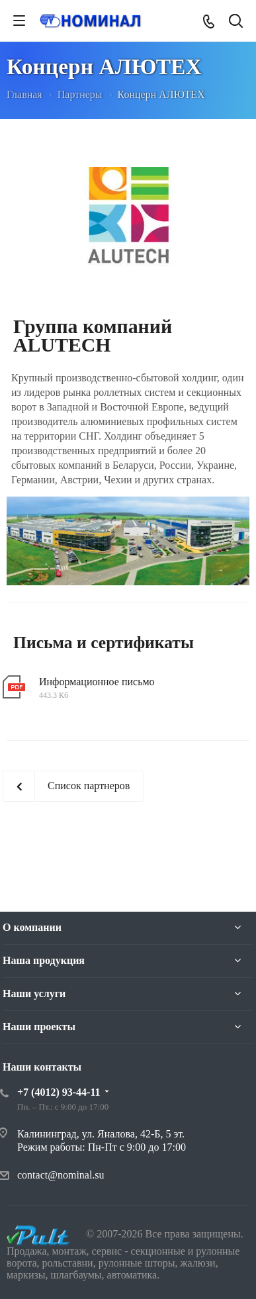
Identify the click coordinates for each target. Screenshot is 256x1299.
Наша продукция (44, 960)
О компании (32, 927)
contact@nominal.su (61, 1174)
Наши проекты (39, 1026)
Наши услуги (34, 993)
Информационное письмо (97, 681)
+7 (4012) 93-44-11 (59, 1092)
